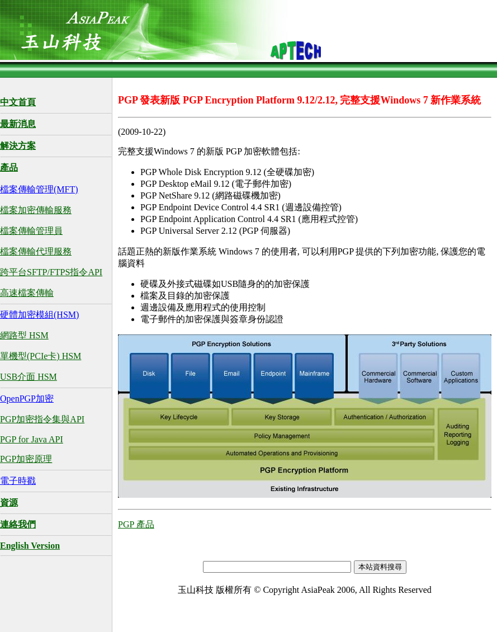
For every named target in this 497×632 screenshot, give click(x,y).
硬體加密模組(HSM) (39, 314)
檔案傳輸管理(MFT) (39, 189)
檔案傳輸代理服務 (36, 251)
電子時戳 (18, 480)
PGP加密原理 (26, 459)
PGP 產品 (136, 524)
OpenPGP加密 (27, 398)
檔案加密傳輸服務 (36, 210)
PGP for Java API (31, 439)
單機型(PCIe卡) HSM (40, 356)
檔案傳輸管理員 (31, 230)
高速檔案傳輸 (27, 293)
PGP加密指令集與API (42, 419)
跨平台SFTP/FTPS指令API (51, 272)
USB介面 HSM (28, 376)
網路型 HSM (24, 335)
